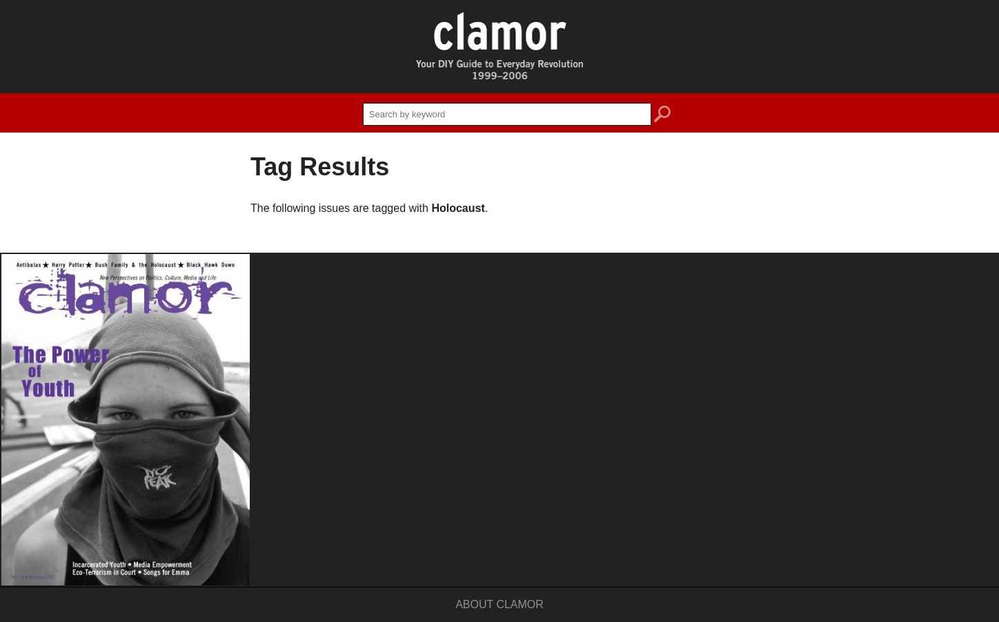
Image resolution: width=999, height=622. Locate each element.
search (662, 116)
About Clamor (499, 604)
